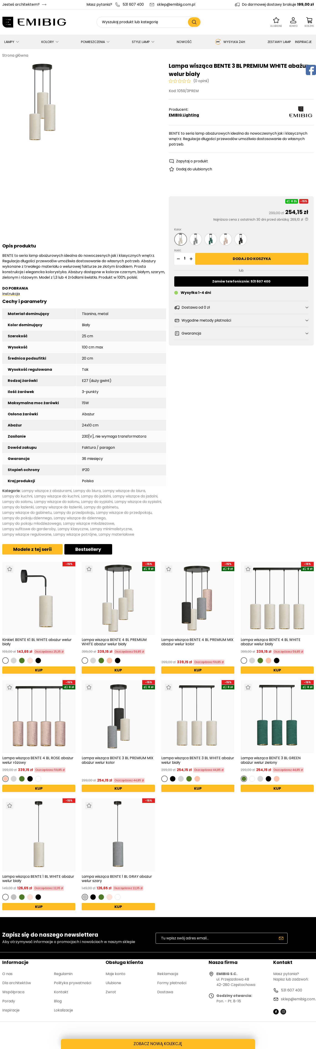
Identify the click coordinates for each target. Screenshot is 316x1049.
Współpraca (13, 992)
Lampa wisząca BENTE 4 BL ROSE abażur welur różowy (37, 760)
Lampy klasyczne (73, 529)
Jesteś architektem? (21, 4)
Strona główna (15, 55)
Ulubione (113, 983)
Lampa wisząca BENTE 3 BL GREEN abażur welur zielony (271, 760)
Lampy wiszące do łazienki (58, 507)
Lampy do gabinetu (101, 507)
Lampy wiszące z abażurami (46, 490)
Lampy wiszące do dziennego (80, 518)
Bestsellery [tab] (88, 549)
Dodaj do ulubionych (194, 169)
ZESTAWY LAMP (279, 42)
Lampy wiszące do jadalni (135, 496)
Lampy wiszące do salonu (56, 501)
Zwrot (111, 992)
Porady (8, 1001)
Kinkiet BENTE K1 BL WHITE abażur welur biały (37, 642)
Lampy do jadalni (96, 496)
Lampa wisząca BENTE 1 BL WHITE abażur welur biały (38, 878)
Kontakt (61, 992)
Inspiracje (11, 1010)
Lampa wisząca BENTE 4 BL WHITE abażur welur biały (271, 642)
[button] (177, 259)
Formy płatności (171, 983)
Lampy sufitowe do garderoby (29, 529)
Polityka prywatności (72, 983)
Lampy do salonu (17, 501)
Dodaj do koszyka (252, 258)
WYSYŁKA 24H (229, 41)
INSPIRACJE (303, 42)
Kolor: (178, 229)
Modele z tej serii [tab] (32, 549)
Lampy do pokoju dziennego (27, 518)
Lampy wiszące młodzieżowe (88, 523)
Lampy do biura (87, 490)
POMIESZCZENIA (93, 42)
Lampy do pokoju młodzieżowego (31, 523)
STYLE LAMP (141, 42)
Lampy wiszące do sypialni (137, 501)
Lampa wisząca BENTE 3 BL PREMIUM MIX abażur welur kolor (117, 760)
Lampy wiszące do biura (124, 490)
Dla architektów (16, 983)
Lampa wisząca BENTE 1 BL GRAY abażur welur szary (117, 878)
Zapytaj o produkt (192, 161)
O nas (7, 973)
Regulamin (63, 973)
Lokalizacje (63, 1010)
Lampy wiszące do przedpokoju (124, 512)
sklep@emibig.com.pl (176, 4)
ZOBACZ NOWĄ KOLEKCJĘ (158, 1043)
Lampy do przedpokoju (73, 512)
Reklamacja (167, 973)
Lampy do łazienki (18, 507)
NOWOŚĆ (184, 42)
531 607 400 (133, 4)
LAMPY (9, 42)
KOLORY (47, 42)
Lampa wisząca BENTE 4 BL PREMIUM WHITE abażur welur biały (114, 642)
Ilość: (178, 250)
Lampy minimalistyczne (111, 529)
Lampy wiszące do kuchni (56, 496)
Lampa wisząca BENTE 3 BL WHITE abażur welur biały (197, 760)
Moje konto (115, 973)
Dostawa (165, 992)
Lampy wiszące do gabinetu (27, 512)
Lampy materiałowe (116, 534)
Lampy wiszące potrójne (75, 534)
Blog (58, 1001)
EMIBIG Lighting (184, 115)
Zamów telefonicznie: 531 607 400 (241, 281)
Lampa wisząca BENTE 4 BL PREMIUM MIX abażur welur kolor (197, 642)
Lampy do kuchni (17, 496)
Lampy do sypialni (97, 501)
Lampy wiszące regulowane (26, 534)
